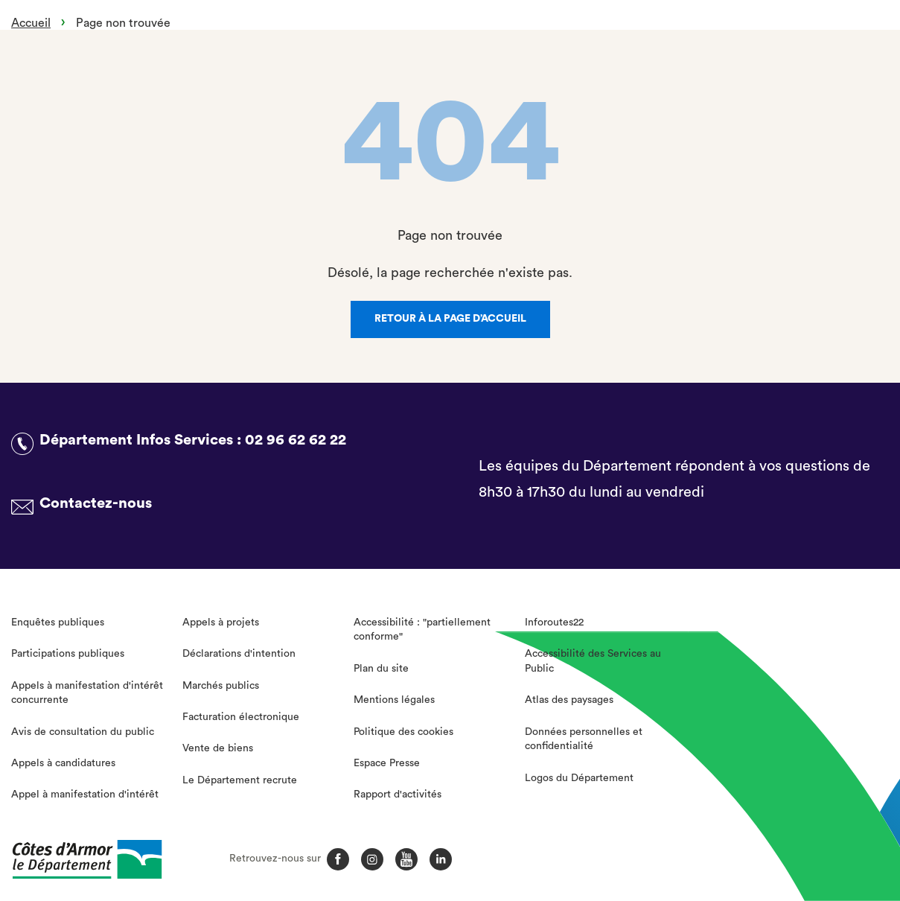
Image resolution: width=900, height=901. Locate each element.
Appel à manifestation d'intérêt (85, 794)
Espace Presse (387, 763)
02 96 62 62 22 (295, 440)
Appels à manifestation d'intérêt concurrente (87, 693)
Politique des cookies (403, 732)
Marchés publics (220, 686)
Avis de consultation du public (82, 732)
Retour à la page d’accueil (450, 318)
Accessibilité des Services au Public (593, 661)
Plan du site (381, 668)
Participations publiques (67, 654)
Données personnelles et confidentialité (583, 739)
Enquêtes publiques (57, 622)
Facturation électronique (240, 717)
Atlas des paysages (569, 700)
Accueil (31, 23)
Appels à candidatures (63, 763)
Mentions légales (394, 700)
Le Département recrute (239, 780)
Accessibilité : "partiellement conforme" (422, 630)
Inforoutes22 (554, 622)
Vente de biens (217, 748)
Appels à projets (220, 622)
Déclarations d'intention (239, 654)
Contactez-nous (95, 503)
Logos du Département (579, 778)
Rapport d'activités (397, 794)
